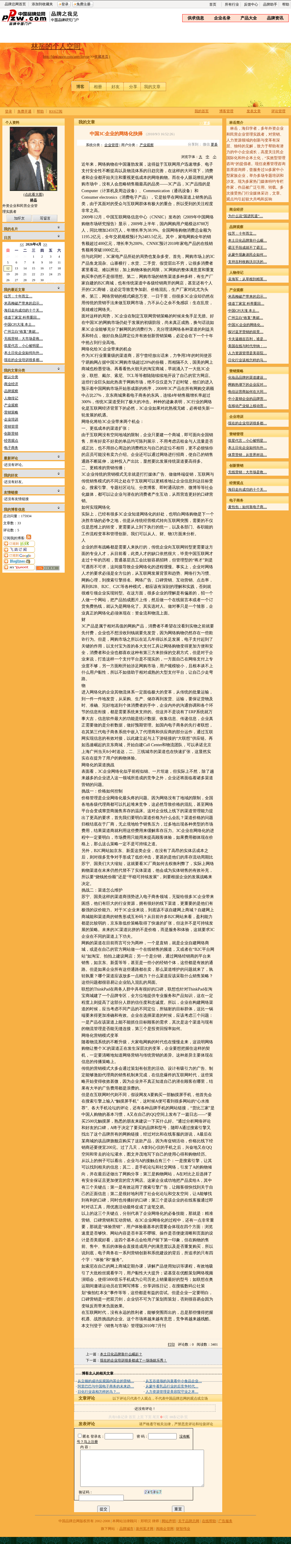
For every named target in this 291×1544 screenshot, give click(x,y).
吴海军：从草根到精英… (247, 279)
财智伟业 (183, 1536)
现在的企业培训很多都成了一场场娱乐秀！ (133, 1360)
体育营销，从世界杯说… (247, 455)
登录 (64, 4)
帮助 (285, 4)
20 (16, 274)
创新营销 (11, 433)
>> (45, 244)
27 (16, 280)
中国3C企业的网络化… (246, 325)
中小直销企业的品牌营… (247, 399)
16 (42, 268)
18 (59, 268)
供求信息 (196, 18)
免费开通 (24, 111)
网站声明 (169, 1528)
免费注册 (83, 4)
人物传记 (11, 398)
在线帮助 (209, 1528)
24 (50, 274)
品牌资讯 (275, 18)
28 (24, 280)
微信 (206, 144)
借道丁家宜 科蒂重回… (22, 317)
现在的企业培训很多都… (23, 360)
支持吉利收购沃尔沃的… (247, 262)
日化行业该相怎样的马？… (99, 1392)
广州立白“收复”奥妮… (21, 331)
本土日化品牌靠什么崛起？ (121, 1354)
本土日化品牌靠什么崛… (247, 240)
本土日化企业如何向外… (23, 353)
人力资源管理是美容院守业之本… (172, 1392)
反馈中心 (251, 4)
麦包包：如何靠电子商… (247, 507)
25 (59, 274)
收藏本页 (101, 57)
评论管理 (278, 111)
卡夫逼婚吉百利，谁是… (247, 339)
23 (42, 274)
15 (33, 268)
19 (7, 274)
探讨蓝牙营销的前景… (245, 332)
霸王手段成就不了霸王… (247, 247)
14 (24, 268)
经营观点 (11, 441)
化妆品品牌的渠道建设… (247, 377)
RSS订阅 (55, 111)
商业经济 (11, 384)
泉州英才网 (144, 1536)
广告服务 (225, 1528)
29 (7, 256)
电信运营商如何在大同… (247, 392)
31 (24, 256)
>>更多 (204, 123)
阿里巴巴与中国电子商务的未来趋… (106, 1386)
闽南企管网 (165, 1536)
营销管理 (11, 426)
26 (7, 280)
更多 (214, 144)
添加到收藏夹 (42, 4)
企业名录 (222, 18)
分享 (133, 87)
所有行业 (232, 4)
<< (22, 244)
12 (7, 268)
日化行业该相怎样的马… (247, 360)
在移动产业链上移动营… (247, 406)
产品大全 (248, 18)
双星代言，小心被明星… (23, 346)
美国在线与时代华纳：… (247, 346)
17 (50, 268)
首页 (212, 4)
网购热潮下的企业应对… (247, 385)
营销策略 (11, 412)
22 (33, 274)
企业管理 (111, 145)
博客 (80, 87)
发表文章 (254, 111)
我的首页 (202, 111)
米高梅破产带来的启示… (23, 303)
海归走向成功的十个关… (23, 310)
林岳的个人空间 (56, 46)
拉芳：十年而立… (18, 296)
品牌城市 (126, 1536)
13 (16, 268)
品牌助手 (270, 4)
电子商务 (11, 448)
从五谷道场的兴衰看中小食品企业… (174, 1381)
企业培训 (11, 419)
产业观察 (11, 405)
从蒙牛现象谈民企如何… (247, 255)
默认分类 (11, 377)
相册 (98, 87)
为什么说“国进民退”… (245, 216)
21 (24, 274)
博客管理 (226, 111)
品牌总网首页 (15, 4)
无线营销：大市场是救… (23, 339)
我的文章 (152, 87)
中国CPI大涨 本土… (19, 324)
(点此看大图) (33, 196)
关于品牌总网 (188, 1528)
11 (59, 262)
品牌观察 (11, 391)
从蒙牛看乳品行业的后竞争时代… (172, 1386)
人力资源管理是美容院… (247, 353)
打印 (171, 1344)
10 (50, 262)
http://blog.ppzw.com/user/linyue (66, 57)
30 (16, 256)
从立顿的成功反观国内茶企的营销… (106, 1381)
